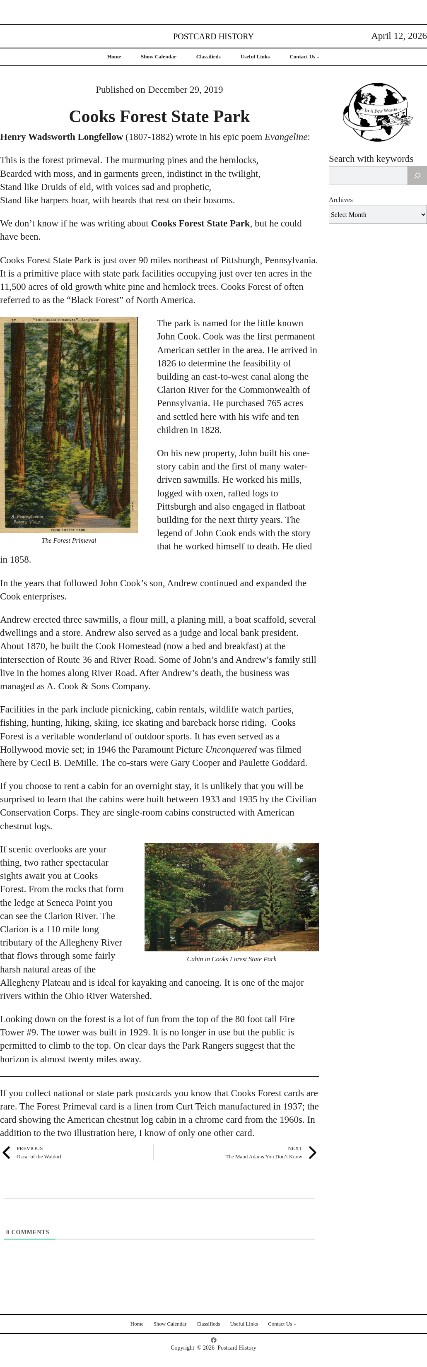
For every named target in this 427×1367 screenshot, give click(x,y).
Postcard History (213, 36)
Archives (341, 199)
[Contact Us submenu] (318, 57)
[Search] (417, 175)
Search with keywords (371, 159)
